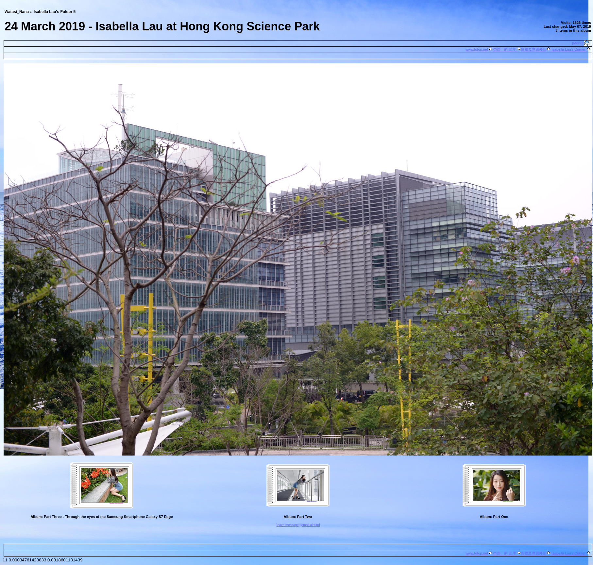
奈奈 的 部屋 (504, 49)
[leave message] (287, 525)
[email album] (310, 525)
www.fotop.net (477, 49)
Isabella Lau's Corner (568, 49)
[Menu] (578, 43)
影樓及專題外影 (533, 49)
